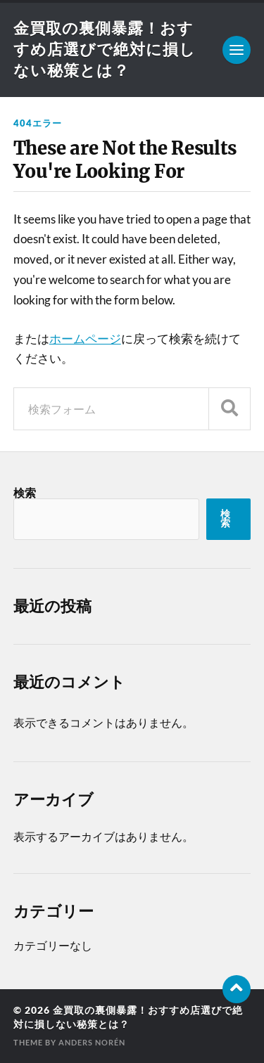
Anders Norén (91, 1042)
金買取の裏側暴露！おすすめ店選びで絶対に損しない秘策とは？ (104, 48)
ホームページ (85, 338)
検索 (24, 492)
